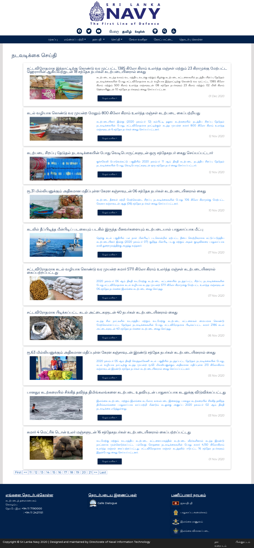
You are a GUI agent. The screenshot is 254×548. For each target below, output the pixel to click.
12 (35, 472)
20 (84, 472)
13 (41, 472)
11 (30, 472)
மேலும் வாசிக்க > (109, 98)
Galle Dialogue (107, 503)
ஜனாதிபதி (186, 503)
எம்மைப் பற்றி (74, 39)
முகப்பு (53, 39)
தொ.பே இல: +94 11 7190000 (24, 508)
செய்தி (115, 39)
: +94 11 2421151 (24, 512)
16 (59, 472)
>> (95, 472)
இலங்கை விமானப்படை (194, 530)
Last (102, 472)
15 (53, 472)
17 (65, 472)
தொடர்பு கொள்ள (191, 39)
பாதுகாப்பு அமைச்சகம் (193, 512)
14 (47, 472)
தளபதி (97, 39)
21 (90, 472)
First (18, 472)
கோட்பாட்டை (163, 39)
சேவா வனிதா (138, 39)
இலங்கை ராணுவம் (191, 521)
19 (77, 472)
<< (25, 472)
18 (71, 472)
